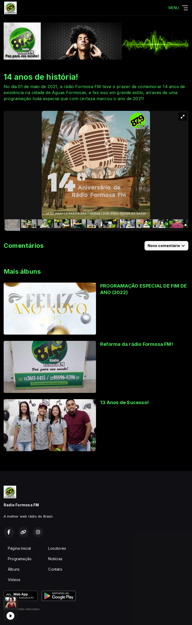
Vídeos (14, 579)
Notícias (55, 559)
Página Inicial (19, 548)
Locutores (57, 548)
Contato (55, 569)
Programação (20, 559)
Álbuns (14, 569)
